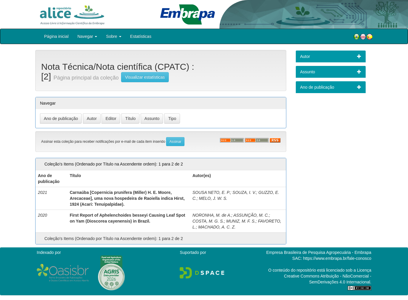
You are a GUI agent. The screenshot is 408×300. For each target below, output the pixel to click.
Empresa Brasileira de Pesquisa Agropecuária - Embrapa (318, 252)
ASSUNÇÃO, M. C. (251, 215)
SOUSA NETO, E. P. (211, 192)
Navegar (87, 36)
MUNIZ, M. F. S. (241, 221)
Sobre (113, 36)
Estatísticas (141, 36)
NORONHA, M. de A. (211, 215)
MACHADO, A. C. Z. (216, 227)
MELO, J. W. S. (213, 198)
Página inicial (56, 36)
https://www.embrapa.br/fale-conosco (337, 258)
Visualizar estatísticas (145, 77)
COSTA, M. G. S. (208, 221)
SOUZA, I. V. (244, 192)
